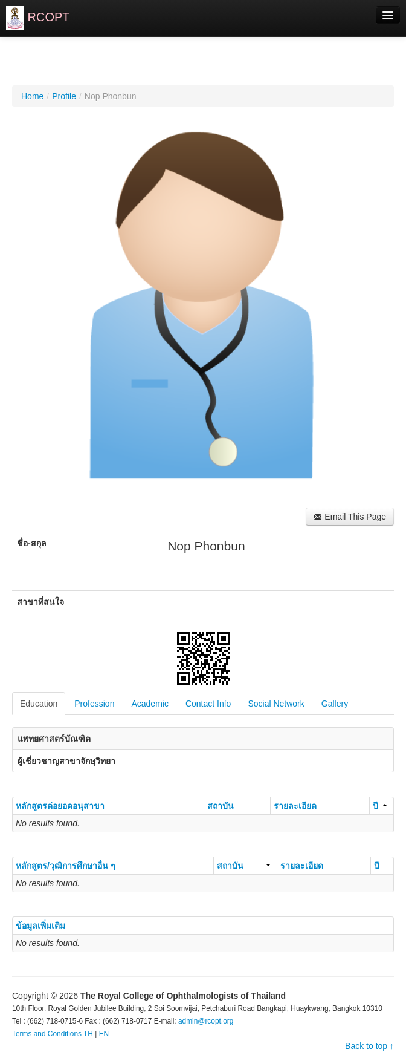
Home (32, 96)
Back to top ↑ (369, 1046)
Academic (149, 703)
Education (38, 703)
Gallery (334, 703)
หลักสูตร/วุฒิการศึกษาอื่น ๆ (65, 865)
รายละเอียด (295, 806)
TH (88, 1034)
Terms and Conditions (47, 1034)
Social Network (276, 703)
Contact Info (208, 703)
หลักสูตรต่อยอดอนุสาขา (60, 806)
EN (104, 1034)
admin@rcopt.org (205, 1021)
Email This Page (350, 516)
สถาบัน (220, 806)
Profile (64, 96)
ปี (380, 806)
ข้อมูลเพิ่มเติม (40, 925)
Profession (94, 703)
